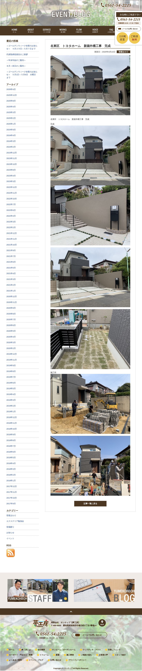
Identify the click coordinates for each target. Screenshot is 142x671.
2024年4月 (11, 135)
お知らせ (10, 532)
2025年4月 (11, 106)
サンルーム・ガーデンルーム (64, 650)
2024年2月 (11, 147)
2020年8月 (11, 314)
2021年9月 (11, 250)
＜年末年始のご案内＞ (16, 60)
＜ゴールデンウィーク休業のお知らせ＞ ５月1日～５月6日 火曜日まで (21, 75)
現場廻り (10, 527)
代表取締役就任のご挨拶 (17, 54)
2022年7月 (11, 204)
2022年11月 (11, 193)
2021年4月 (11, 273)
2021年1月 (11, 291)
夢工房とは (26, 650)
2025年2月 (11, 118)
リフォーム (44, 655)
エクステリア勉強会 (15, 521)
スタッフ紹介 (120, 655)
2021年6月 (11, 262)
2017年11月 (11, 492)
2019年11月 (11, 360)
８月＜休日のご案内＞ (16, 66)
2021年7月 (11, 256)
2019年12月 (11, 354)
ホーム (11, 650)
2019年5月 (11, 388)
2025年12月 (11, 95)
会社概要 (41, 650)
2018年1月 (11, 480)
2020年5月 (11, 331)
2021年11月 (11, 239)
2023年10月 (11, 164)
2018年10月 (11, 429)
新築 (57, 655)
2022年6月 (11, 210)
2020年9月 (11, 308)
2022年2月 (11, 227)
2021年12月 (11, 233)
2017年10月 (11, 498)
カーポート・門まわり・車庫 (21, 655)
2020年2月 (11, 348)
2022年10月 (11, 199)
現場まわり (11, 515)
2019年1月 (11, 411)
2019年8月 (11, 371)
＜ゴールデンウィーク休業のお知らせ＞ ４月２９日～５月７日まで (21, 47)
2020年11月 (11, 302)
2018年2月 (11, 475)
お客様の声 (103, 655)
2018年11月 (11, 423)
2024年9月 (11, 130)
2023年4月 (11, 176)
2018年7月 (11, 446)
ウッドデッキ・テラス (92, 650)
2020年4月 (11, 337)
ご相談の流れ (86, 655)
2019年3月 (11, 400)
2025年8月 (11, 101)
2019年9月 (11, 365)
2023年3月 (11, 181)
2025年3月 (11, 112)
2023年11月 (11, 158)
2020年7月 (11, 319)
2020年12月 (11, 296)
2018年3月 (11, 469)
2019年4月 (11, 394)
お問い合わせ (55, 660)
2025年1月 (11, 124)
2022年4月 (11, 216)
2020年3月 (11, 342)
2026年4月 (11, 89)
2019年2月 (11, 406)
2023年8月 (11, 170)
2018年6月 (11, 452)
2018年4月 (11, 463)
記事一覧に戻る (90, 503)
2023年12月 (11, 153)
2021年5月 (11, 268)
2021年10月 (11, 245)
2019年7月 (11, 377)
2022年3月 (11, 222)
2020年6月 (11, 325)
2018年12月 (11, 417)
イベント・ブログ (36, 660)
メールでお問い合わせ (92, 635)
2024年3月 (11, 141)
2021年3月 (11, 279)
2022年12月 (11, 187)
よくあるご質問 (15, 660)
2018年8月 (11, 440)
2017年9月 (11, 503)
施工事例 (70, 655)
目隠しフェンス (114, 650)
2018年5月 (11, 457)
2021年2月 (11, 285)
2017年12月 (11, 486)
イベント (10, 538)
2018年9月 (11, 434)
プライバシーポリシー (77, 660)
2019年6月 (11, 383)
